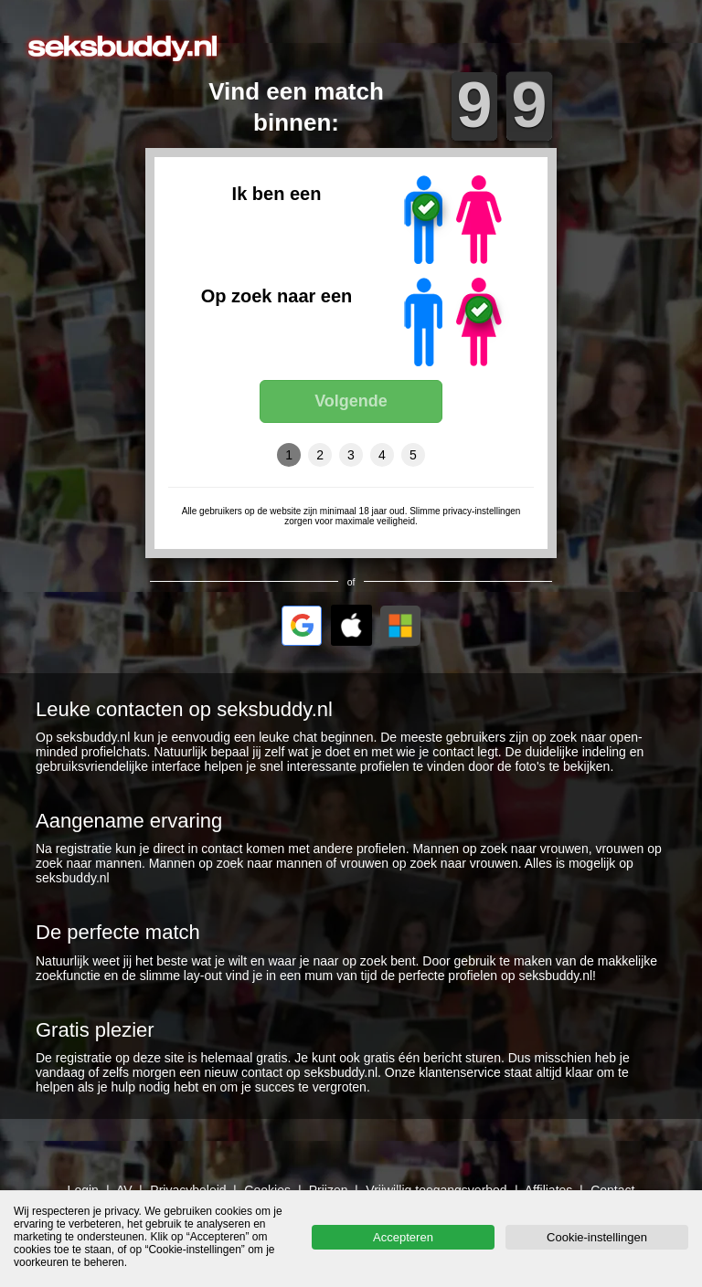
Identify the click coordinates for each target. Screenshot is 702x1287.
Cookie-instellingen (597, 1237)
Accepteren (403, 1237)
